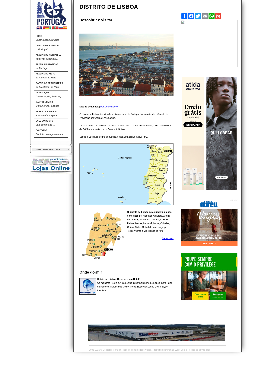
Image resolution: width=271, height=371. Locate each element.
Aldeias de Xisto (46, 76)
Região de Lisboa (109, 106)
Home (47, 38)
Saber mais (168, 238)
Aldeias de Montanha (48, 57)
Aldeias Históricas (47, 66)
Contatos (50, 132)
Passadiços (50, 94)
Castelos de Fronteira (49, 85)
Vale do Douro (45, 123)
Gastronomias (47, 104)
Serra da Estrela (46, 113)
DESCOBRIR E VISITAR (47, 47)
